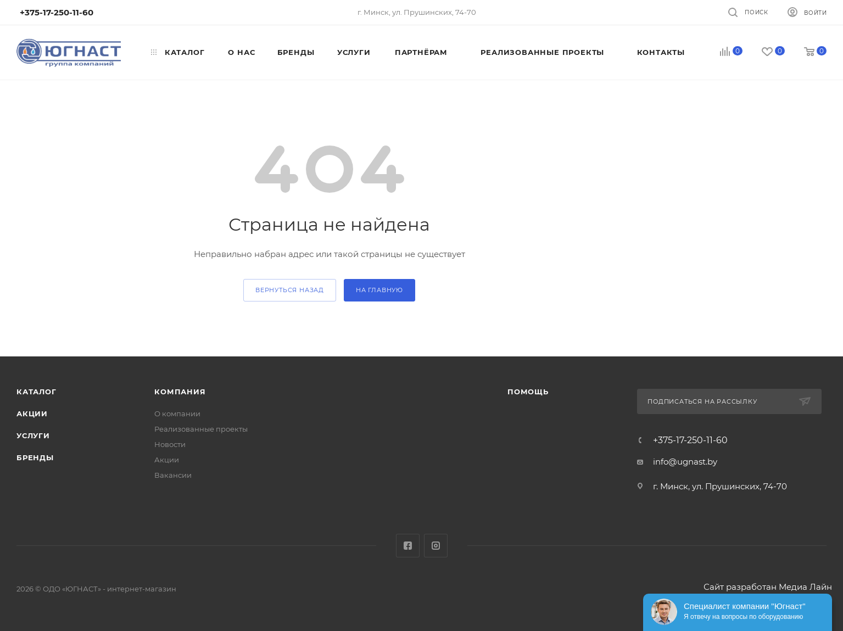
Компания (179, 391)
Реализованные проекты (201, 429)
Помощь (528, 391)
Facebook (408, 545)
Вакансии (173, 475)
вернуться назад (289, 290)
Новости (170, 444)
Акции (32, 413)
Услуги (33, 435)
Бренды (35, 457)
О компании (177, 413)
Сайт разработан (740, 587)
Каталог (36, 391)
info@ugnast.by (685, 461)
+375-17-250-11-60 (690, 440)
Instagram (436, 545)
